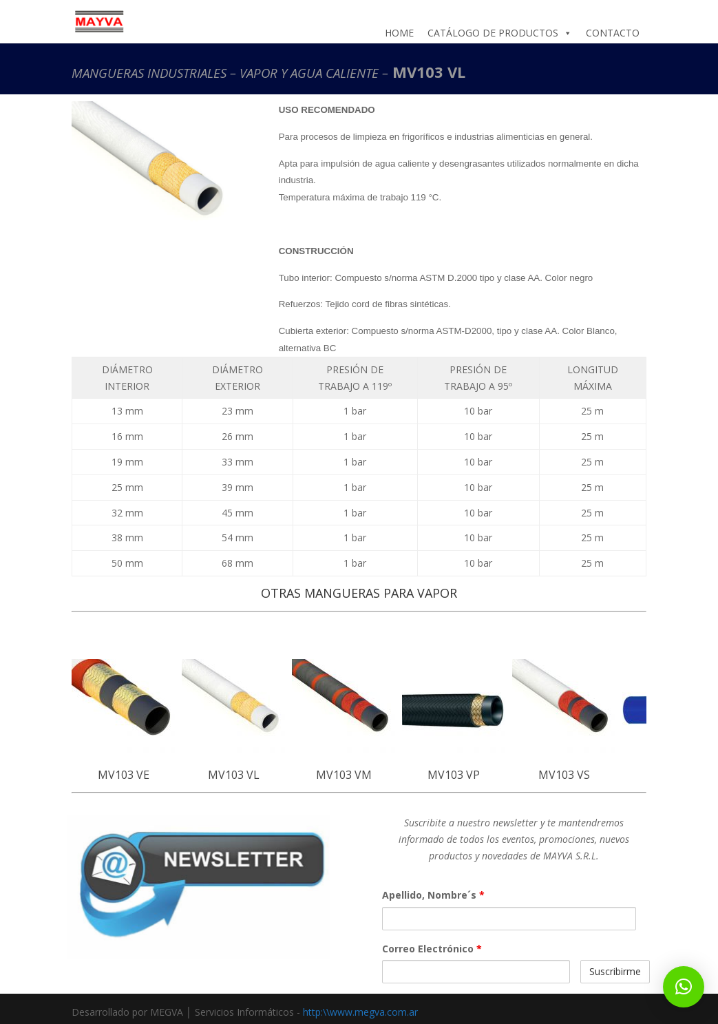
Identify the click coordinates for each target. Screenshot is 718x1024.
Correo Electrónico (432, 948)
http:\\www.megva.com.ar (360, 1011)
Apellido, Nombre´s (433, 894)
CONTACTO (613, 32)
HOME (399, 32)
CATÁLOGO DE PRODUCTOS (499, 33)
